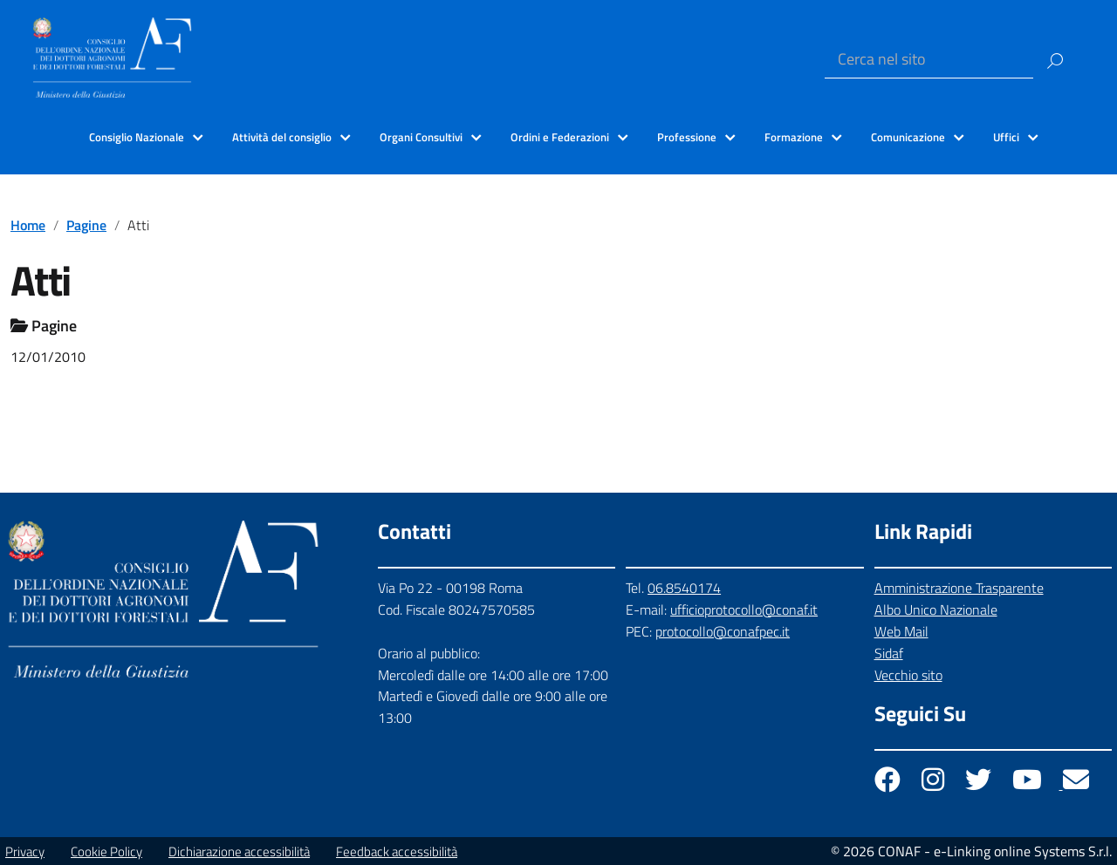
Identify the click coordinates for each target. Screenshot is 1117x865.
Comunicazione (908, 137)
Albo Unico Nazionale (935, 609)
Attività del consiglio (282, 137)
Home (27, 225)
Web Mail (901, 631)
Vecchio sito (908, 674)
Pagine (86, 225)
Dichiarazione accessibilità (239, 851)
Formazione (793, 137)
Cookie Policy (106, 851)
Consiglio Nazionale (136, 137)
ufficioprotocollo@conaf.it (744, 609)
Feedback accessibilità (396, 851)
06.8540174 (684, 587)
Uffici (1006, 137)
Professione (686, 137)
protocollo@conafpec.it (722, 631)
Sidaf (888, 653)
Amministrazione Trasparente (959, 587)
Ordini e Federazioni (560, 137)
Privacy (25, 851)
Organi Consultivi (421, 137)
